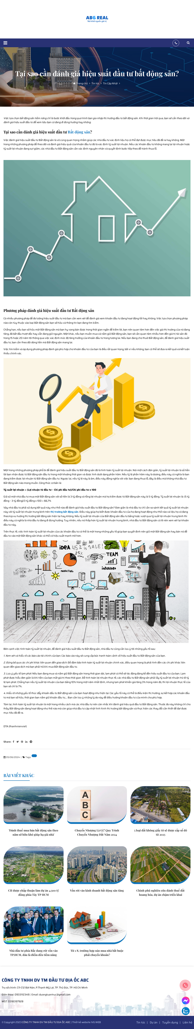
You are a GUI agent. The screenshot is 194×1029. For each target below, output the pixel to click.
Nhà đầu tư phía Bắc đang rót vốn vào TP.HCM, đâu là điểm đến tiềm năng (33, 953)
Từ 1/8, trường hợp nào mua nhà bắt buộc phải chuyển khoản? (97, 953)
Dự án (154, 1022)
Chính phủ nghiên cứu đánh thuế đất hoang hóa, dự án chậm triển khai (160, 892)
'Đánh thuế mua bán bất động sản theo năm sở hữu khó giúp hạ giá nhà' (33, 832)
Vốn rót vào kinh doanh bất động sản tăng (97, 890)
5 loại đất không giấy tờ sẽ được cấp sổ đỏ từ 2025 (160, 832)
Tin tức (95, 83)
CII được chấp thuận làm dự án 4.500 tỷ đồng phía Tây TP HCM (33, 892)
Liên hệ (187, 1022)
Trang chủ (82, 83)
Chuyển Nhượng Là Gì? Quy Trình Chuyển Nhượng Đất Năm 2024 (97, 832)
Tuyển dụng (170, 1022)
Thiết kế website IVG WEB (86, 1022)
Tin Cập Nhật (110, 83)
